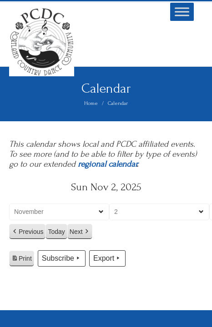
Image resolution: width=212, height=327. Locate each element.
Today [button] (56, 231)
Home (91, 103)
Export (107, 258)
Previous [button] (27, 232)
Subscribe (61, 258)
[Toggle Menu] (182, 11)
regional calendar (107, 164)
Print (21, 260)
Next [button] (80, 232)
